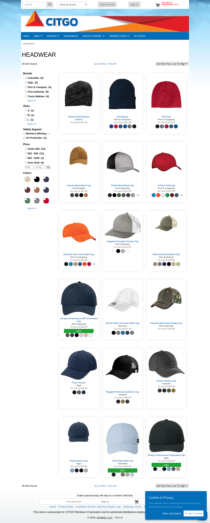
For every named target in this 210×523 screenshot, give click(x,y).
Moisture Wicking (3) (38, 133)
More (32, 100)
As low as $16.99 (166, 260)
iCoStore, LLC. (105, 517)
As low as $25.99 (166, 386)
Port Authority (123, 188)
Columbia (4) (35, 77)
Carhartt (122, 394)
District (79, 119)
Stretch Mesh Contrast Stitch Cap (123, 323)
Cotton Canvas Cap (166, 381)
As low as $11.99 (122, 122)
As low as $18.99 (166, 328)
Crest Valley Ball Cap (122, 461)
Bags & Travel (93, 36)
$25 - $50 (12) (36, 153)
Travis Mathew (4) (38, 96)
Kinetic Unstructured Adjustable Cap (166, 455)
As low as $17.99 (122, 328)
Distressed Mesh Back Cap (166, 254)
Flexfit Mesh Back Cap (122, 185)
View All (111, 63)
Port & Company (122, 119)
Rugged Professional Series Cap (122, 392)
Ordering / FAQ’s (132, 506)
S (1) (31, 110)
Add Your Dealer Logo (109, 506)
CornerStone (78, 188)
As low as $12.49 (78, 191)
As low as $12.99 (122, 191)
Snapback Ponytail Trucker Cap (122, 241)
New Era (122, 326)
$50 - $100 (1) (36, 158)
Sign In (134, 4)
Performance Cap (79, 461)
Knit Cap (166, 116)
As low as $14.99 (122, 247)
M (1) (31, 115)
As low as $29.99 (166, 461)
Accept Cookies (193, 513)
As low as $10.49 (78, 122)
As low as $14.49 (78, 260)
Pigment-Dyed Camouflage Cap (166, 323)
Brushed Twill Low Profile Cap (78, 254)
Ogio (78, 385)
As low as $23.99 (122, 397)
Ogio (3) (33, 82)
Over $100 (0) (36, 162)
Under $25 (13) (36, 148)
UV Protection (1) (36, 137)
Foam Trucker (79, 382)
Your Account (107, 4)
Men (38, 36)
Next (103, 63)
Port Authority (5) (38, 91)
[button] (48, 167)
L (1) (31, 119)
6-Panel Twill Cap (166, 185)
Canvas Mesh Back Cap (79, 185)
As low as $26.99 (122, 466)
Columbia (122, 463)
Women (53, 36)
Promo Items (119, 36)
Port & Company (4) (39, 87)
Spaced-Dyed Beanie (78, 116)
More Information (172, 513)
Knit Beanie (122, 116)
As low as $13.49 (166, 191)
